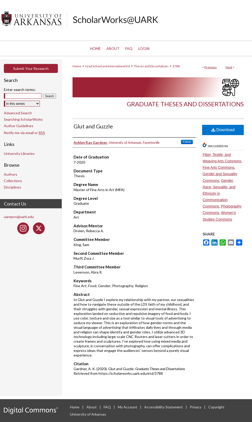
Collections (13, 181)
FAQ (108, 407)
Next (229, 67)
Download (223, 130)
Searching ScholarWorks (23, 119)
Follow (187, 141)
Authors (10, 174)
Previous (210, 67)
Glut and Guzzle (93, 126)
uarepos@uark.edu (19, 216)
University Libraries (19, 153)
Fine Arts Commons (218, 167)
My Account (128, 407)
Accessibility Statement (164, 407)
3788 (176, 66)
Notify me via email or (24, 132)
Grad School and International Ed (107, 66)
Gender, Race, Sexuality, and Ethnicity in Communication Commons (219, 194)
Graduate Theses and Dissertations (185, 104)
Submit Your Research (31, 68)
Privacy (196, 407)
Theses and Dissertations (151, 66)
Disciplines (12, 187)
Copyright (216, 407)
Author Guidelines (18, 126)
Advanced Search (18, 113)
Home (77, 66)
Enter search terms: (20, 89)
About (91, 407)
